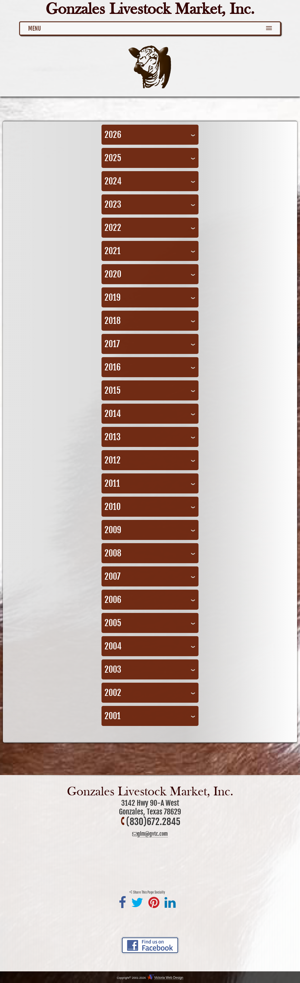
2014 (112, 414)
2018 (112, 321)
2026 (112, 134)
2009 (112, 530)
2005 (112, 623)
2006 (112, 600)
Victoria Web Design (168, 977)
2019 (112, 297)
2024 (113, 181)
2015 (112, 390)
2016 (112, 367)
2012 (112, 460)
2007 (112, 576)
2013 (112, 437)
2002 (112, 693)
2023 (112, 204)
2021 (112, 251)
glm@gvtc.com (152, 834)
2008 (112, 553)
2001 (112, 716)
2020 (112, 274)
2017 (112, 344)
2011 (112, 483)
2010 (112, 507)
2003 (112, 669)
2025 (112, 158)
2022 (112, 227)
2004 (113, 646)
